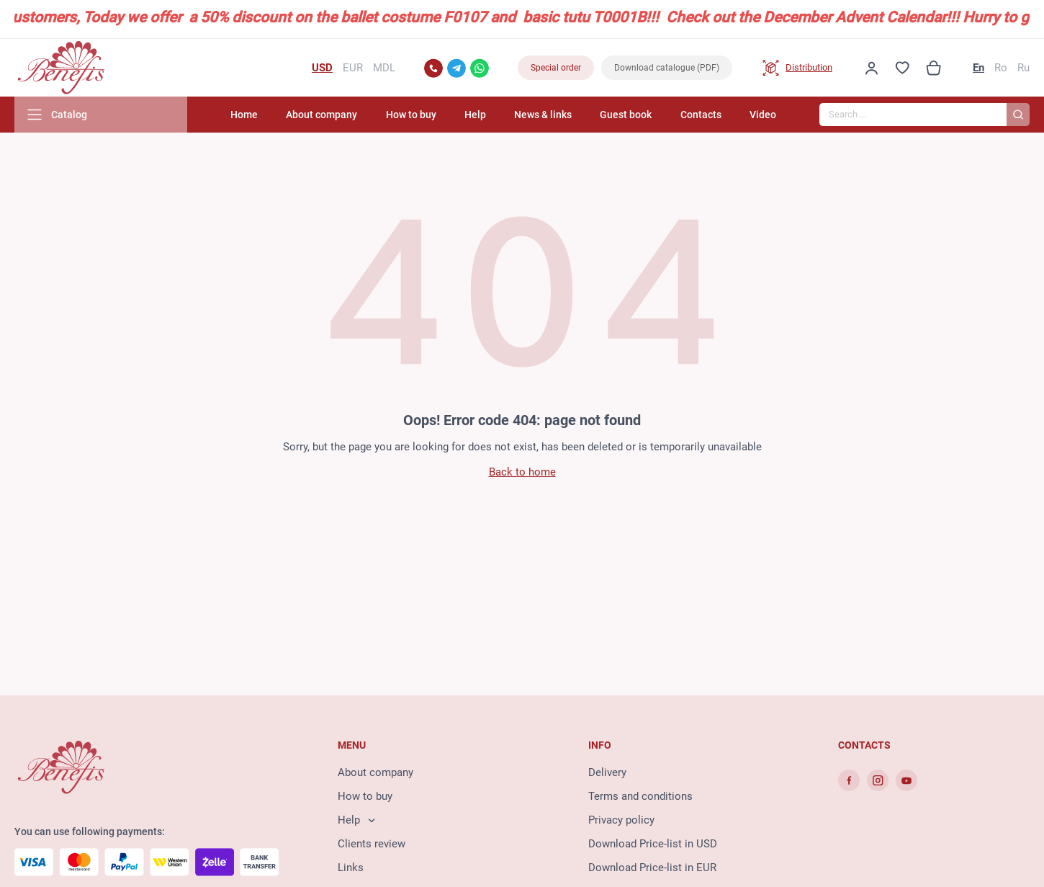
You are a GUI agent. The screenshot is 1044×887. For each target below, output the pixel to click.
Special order (556, 68)
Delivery (607, 772)
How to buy (411, 114)
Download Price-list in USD (652, 843)
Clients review (371, 843)
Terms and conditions (640, 796)
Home (244, 114)
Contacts (700, 114)
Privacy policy (621, 820)
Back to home (522, 471)
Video (763, 114)
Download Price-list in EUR (652, 867)
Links (351, 867)
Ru (1023, 67)
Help (475, 114)
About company (321, 114)
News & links (543, 114)
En (978, 67)
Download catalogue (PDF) (666, 68)
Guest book (626, 114)
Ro (1000, 67)
